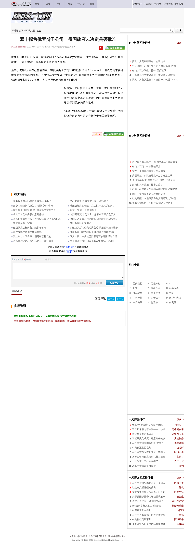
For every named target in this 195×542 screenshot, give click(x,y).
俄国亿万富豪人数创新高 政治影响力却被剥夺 (94, 219)
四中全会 (155, 288)
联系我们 (93, 536)
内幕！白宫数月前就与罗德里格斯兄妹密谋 (154, 189)
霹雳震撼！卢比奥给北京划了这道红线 (152, 175)
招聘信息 (102, 536)
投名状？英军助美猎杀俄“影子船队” (32, 201)
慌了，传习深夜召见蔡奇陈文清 (148, 194)
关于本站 (74, 536)
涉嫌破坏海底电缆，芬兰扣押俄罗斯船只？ (92, 205)
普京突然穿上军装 (22, 223)
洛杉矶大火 (175, 298)
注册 (181, 4)
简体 (135, 4)
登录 (176, 4)
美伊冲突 (155, 293)
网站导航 (112, 536)
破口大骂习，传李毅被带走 (146, 166)
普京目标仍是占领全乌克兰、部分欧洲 (33, 241)
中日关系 (137, 302)
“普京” (69, 251)
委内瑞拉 (137, 283)
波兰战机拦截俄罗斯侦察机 (27, 232)
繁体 (140, 4)
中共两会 (174, 288)
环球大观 (30, 30)
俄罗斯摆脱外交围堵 (80, 223)
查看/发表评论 (66, 47)
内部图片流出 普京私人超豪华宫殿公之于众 (92, 214)
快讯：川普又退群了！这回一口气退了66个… (155, 79)
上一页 (111, 299)
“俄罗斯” (69, 247)
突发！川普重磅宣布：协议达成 (148, 61)
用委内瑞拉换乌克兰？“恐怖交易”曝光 (33, 205)
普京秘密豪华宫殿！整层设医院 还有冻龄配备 (37, 219)
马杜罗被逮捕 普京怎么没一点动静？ (89, 201)
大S (171, 293)
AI (170, 283)
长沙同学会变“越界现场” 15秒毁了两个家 (153, 180)
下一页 (120, 299)
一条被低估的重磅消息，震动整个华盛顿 (153, 75)
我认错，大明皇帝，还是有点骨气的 (32, 236)
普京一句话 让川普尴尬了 (83, 210)
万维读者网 (17, 30)
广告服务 (83, 536)
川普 (135, 288)
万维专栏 (155, 283)
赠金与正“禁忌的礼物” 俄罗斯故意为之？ (34, 210)
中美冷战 (137, 298)
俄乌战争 (137, 293)
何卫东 (154, 302)
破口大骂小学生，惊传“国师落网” (149, 70)
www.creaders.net (18, 47)
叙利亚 (172, 302)
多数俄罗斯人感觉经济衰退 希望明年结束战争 (94, 227)
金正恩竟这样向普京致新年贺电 (29, 227)
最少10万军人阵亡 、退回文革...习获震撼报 (154, 162)
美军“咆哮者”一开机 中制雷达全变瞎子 (152, 203)
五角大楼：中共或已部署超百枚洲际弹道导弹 (93, 236)
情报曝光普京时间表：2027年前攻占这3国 (92, 241)
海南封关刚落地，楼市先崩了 (147, 184)
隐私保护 (121, 536)
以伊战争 (155, 298)
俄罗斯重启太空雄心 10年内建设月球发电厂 (92, 232)
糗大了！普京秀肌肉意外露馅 (28, 214)
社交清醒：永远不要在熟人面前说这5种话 (154, 66)
